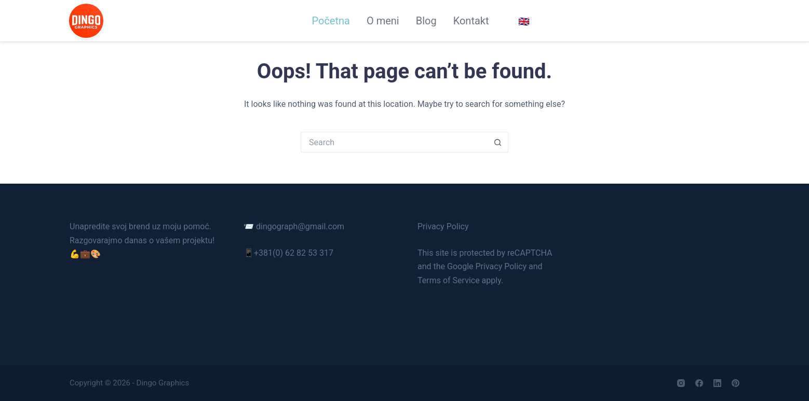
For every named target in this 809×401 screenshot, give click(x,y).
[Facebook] (699, 383)
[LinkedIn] (717, 383)
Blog (426, 21)
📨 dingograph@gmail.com (294, 226)
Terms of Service (448, 280)
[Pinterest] (735, 383)
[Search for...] (394, 142)
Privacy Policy (443, 226)
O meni (383, 21)
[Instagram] (681, 383)
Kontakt (471, 21)
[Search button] (498, 142)
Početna (330, 21)
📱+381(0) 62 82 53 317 (288, 253)
